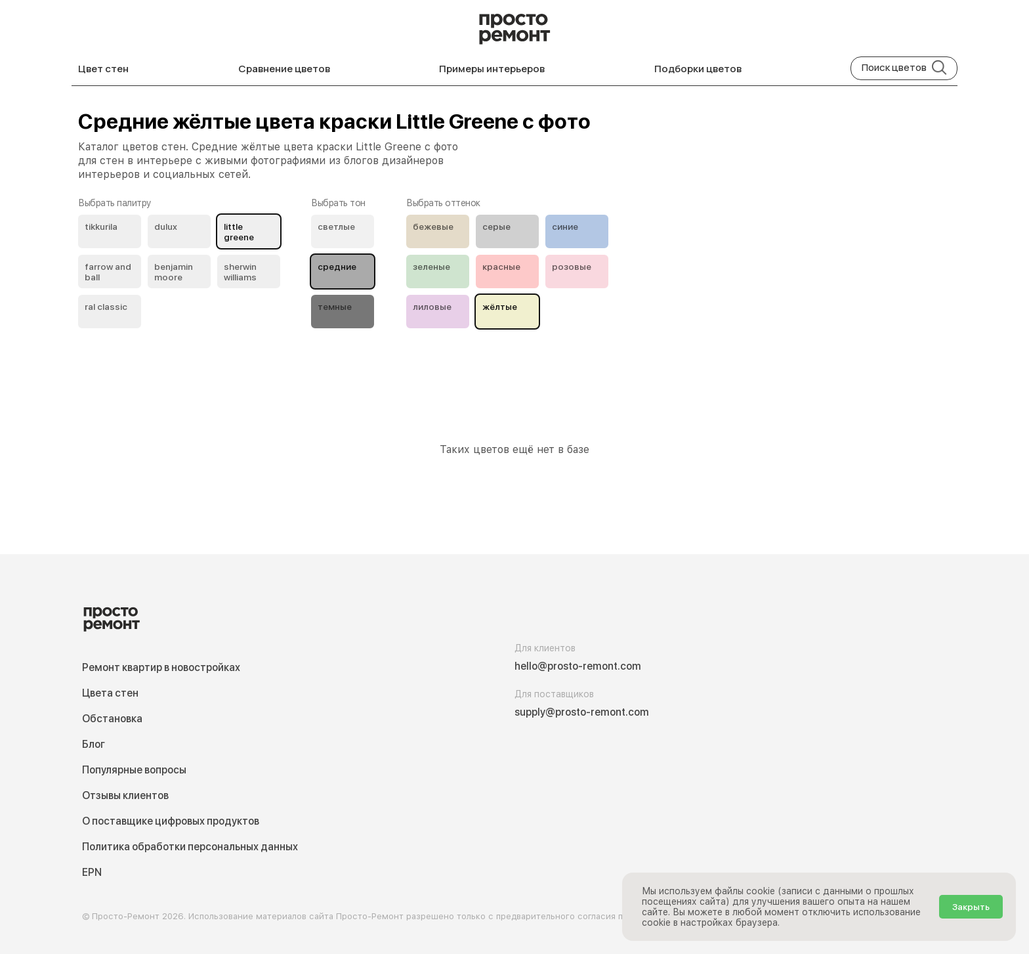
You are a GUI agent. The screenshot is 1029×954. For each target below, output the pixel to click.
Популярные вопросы (134, 770)
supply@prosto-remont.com (581, 712)
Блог (93, 744)
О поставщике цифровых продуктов (170, 821)
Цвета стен (110, 693)
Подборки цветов (698, 69)
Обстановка (112, 718)
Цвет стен (103, 69)
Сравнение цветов (284, 69)
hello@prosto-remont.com (577, 666)
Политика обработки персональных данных (190, 846)
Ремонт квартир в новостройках (161, 667)
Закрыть (971, 906)
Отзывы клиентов (125, 795)
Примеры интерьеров (492, 69)
